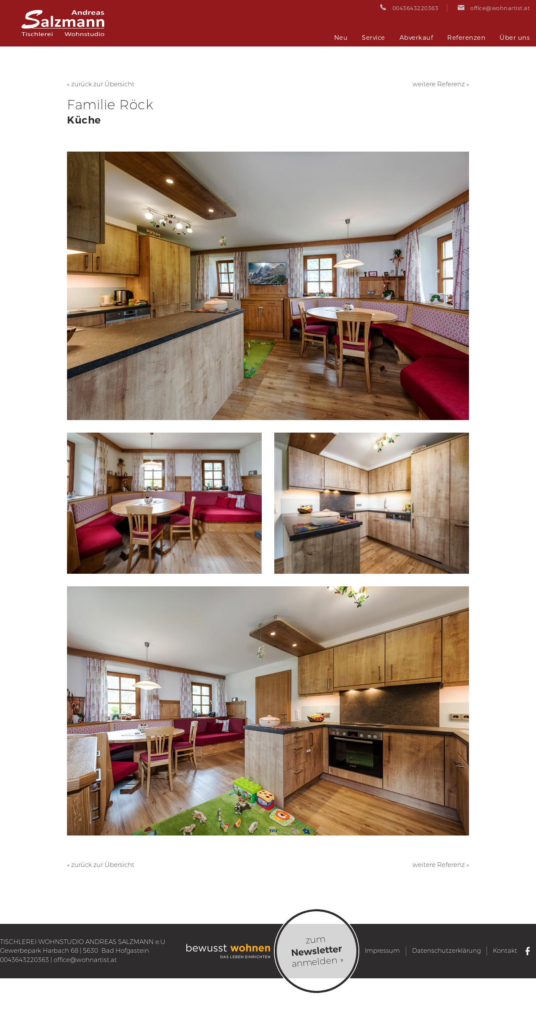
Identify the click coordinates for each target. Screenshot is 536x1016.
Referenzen (466, 38)
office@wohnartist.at (85, 960)
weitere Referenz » (440, 84)
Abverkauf (416, 38)
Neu (341, 38)
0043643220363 (24, 960)
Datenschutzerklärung (446, 950)
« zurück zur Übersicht (100, 84)
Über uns (515, 38)
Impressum (382, 950)
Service (373, 38)
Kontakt (505, 950)
